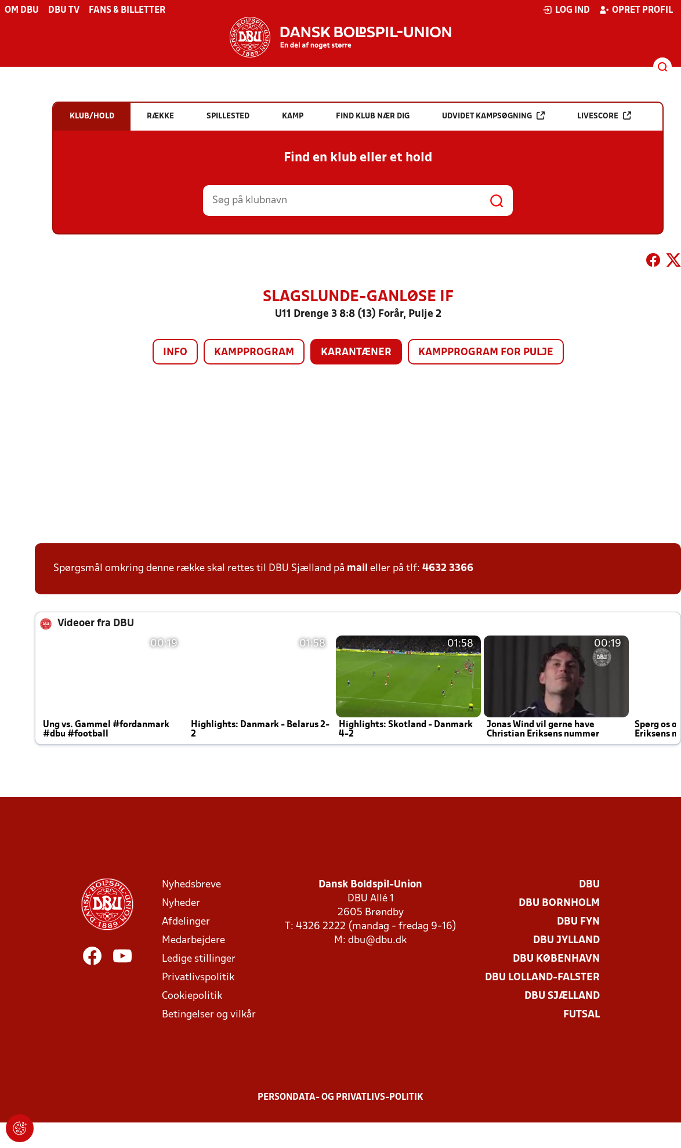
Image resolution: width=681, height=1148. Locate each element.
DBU (589, 885)
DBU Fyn (578, 922)
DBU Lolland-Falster (542, 978)
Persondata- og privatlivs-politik (340, 1097)
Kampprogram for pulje (485, 353)
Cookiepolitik (192, 996)
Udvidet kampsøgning (493, 115)
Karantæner (356, 353)
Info (175, 353)
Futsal (581, 1015)
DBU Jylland (566, 940)
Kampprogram (254, 353)
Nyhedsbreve (191, 885)
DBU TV (63, 10)
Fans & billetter (127, 10)
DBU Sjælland (562, 996)
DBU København (556, 959)
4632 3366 (447, 568)
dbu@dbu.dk (377, 940)
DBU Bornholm (559, 903)
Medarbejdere (193, 940)
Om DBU (22, 10)
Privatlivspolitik (198, 978)
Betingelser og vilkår (209, 1015)
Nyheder (181, 903)
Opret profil (636, 10)
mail (357, 568)
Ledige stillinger (199, 959)
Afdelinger (186, 922)
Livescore (604, 115)
